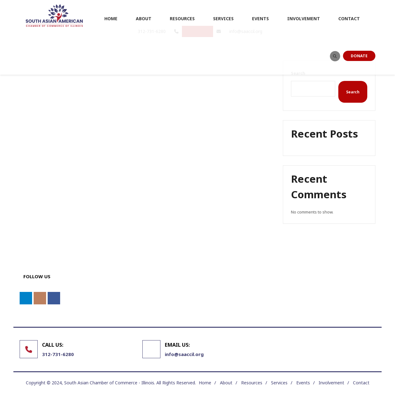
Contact (361, 383)
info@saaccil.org (184, 354)
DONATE (359, 56)
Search (352, 91)
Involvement (331, 383)
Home (205, 383)
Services (279, 383)
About (226, 383)
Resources (251, 383)
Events (303, 383)
